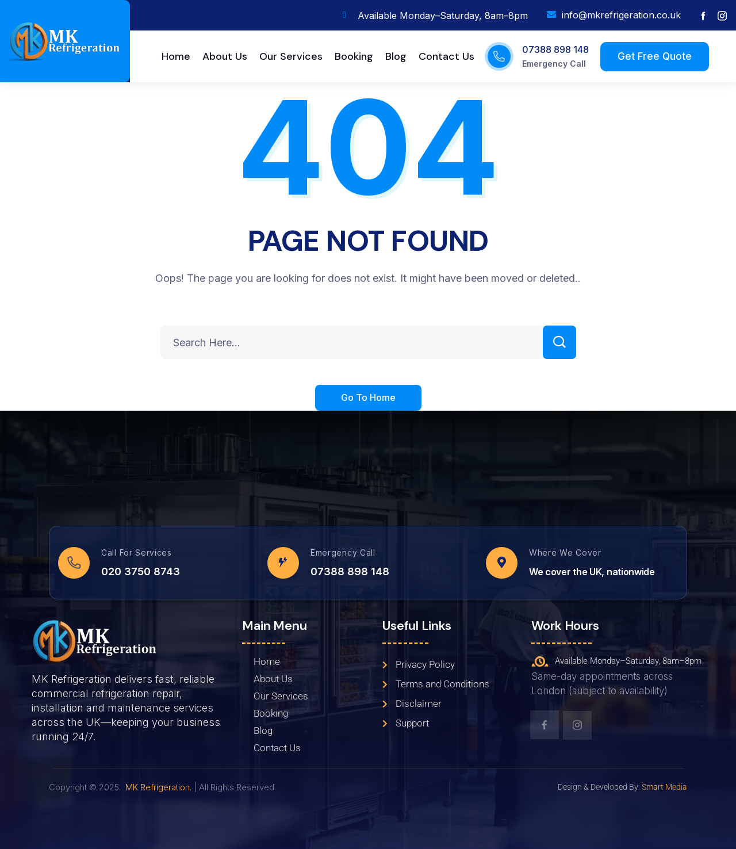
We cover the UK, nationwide (592, 572)
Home (267, 661)
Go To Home (368, 398)
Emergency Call (554, 63)
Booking (271, 713)
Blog (263, 730)
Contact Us (277, 748)
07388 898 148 (555, 49)
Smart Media (664, 786)
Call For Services (136, 552)
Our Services (281, 696)
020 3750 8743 (140, 571)
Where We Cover (565, 552)
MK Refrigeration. (158, 787)
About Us (273, 678)
